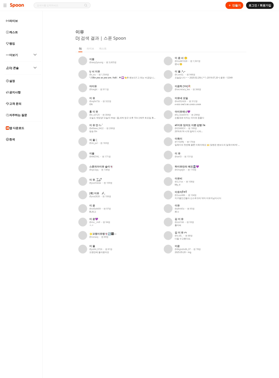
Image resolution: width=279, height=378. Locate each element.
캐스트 (12, 32)
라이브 (12, 21)
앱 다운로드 (15, 128)
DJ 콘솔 (21, 68)
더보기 (21, 55)
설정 (10, 81)
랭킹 (10, 44)
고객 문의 (13, 104)
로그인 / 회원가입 (260, 5)
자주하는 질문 (16, 115)
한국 (10, 139)
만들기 (234, 5)
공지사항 (13, 92)
